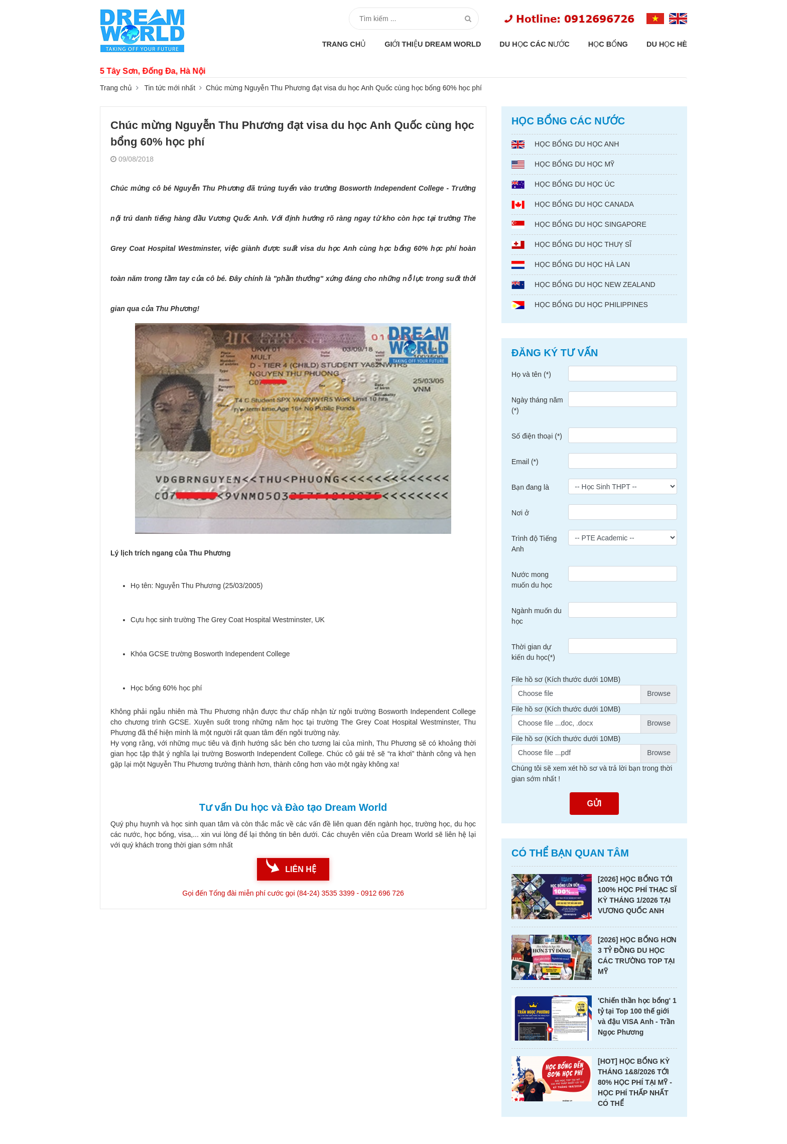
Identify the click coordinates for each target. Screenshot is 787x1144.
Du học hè (666, 44)
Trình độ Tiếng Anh (534, 543)
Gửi (594, 803)
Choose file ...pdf (544, 753)
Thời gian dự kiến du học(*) (533, 652)
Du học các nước (534, 44)
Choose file (535, 693)
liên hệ (300, 869)
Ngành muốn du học (536, 616)
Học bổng (608, 44)
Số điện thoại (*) (536, 436)
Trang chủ (344, 44)
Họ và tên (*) (531, 374)
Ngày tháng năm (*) (537, 405)
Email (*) (525, 462)
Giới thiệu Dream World (432, 44)
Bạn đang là (530, 487)
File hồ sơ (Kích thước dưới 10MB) (565, 679)
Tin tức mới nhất (169, 88)
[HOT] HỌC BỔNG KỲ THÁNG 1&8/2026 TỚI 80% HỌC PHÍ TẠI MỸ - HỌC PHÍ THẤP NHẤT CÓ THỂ (635, 1082)
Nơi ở (520, 513)
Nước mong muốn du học (531, 579)
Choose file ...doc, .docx (555, 723)
